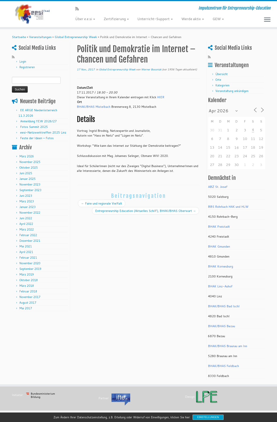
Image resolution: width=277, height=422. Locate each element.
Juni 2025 (25, 173)
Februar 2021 (28, 257)
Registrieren (27, 67)
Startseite (19, 37)
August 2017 (27, 302)
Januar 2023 (27, 207)
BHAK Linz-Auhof (220, 286)
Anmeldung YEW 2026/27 (38, 121)
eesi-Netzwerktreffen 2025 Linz (43, 132)
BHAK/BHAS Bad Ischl (223, 306)
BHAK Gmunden (219, 246)
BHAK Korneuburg (220, 266)
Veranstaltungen (40, 37)
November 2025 (29, 162)
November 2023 (29, 184)
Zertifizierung (116, 18)
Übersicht (221, 74)
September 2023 (30, 190)
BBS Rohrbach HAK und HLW (228, 207)
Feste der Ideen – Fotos (37, 138)
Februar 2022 (28, 235)
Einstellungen (208, 417)
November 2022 (29, 212)
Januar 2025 (27, 179)
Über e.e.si (85, 18)
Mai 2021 (25, 246)
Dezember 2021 (29, 241)
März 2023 (26, 201)
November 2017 (29, 297)
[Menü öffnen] (267, 20)
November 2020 (29, 263)
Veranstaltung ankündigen (231, 91)
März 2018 (26, 286)
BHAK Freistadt (219, 226)
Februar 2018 (28, 291)
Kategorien (222, 85)
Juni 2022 (25, 218)
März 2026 (26, 156)
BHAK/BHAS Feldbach (223, 366)
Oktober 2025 (28, 167)
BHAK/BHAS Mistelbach (93, 107)
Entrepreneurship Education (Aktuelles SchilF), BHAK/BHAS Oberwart (145, 211)
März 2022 (26, 229)
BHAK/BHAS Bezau (221, 326)
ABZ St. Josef (217, 187)
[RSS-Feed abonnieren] (78, 8)
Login (22, 61)
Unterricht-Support (155, 18)
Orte (218, 80)
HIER (160, 97)
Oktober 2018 (28, 280)
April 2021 (26, 252)
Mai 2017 (25, 308)
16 (236, 147)
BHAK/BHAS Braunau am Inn (227, 346)
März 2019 (26, 274)
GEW (218, 18)
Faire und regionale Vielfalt (101, 203)
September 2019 (30, 269)
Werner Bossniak (151, 69)
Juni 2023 (25, 196)
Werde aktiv (192, 18)
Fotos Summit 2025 (34, 127)
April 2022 (26, 224)
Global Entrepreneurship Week (76, 37)
